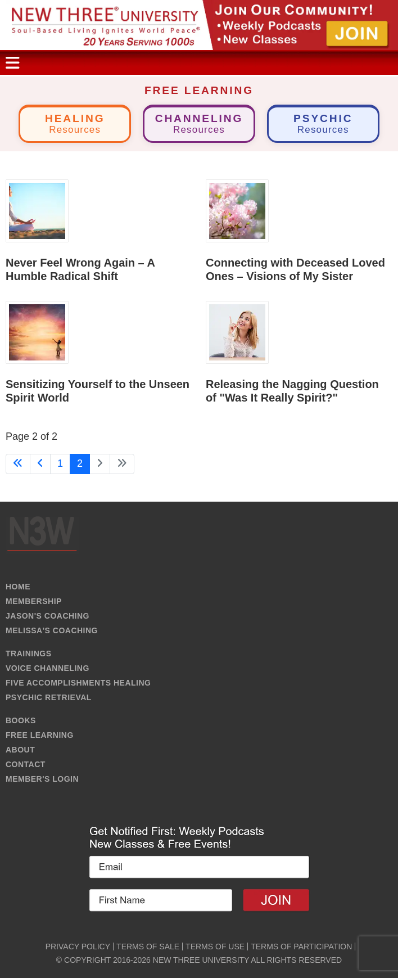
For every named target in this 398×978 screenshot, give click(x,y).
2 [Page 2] (80, 463)
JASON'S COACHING (47, 615)
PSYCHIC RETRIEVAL (49, 697)
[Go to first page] (18, 464)
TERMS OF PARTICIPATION (301, 946)
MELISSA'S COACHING (52, 630)
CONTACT (26, 764)
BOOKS (21, 720)
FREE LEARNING (40, 735)
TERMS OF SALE (147, 946)
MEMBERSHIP (34, 601)
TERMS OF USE (215, 946)
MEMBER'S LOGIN (42, 778)
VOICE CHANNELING (47, 668)
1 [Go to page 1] (60, 463)
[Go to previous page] (40, 464)
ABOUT (20, 749)
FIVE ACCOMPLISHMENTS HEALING (78, 682)
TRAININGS (29, 653)
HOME (18, 586)
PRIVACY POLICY (78, 946)
